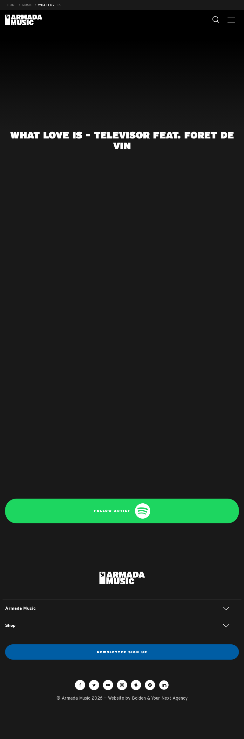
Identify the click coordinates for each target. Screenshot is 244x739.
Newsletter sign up (122, 652)
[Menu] (231, 19)
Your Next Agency (169, 698)
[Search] (216, 19)
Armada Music (23, 20)
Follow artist (122, 511)
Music (27, 5)
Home (12, 5)
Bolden (139, 698)
